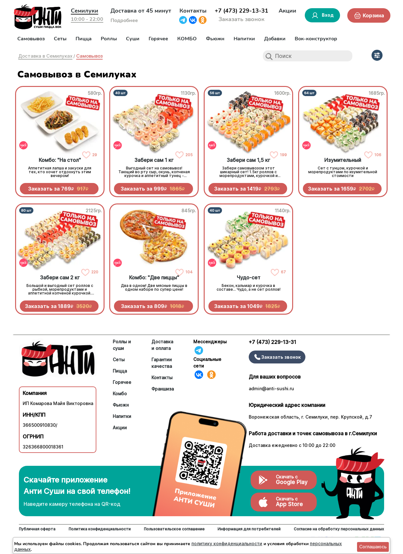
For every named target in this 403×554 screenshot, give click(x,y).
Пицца (84, 38)
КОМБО (187, 38)
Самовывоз (31, 38)
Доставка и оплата (162, 345)
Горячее (158, 38)
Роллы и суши (122, 345)
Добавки (275, 38)
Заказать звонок (241, 19)
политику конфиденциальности (226, 543)
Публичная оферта (37, 529)
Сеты (60, 38)
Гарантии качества (161, 363)
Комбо (120, 393)
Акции (287, 10)
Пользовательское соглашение (174, 529)
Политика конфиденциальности (100, 529)
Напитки (244, 38)
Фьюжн (215, 38)
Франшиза (162, 388)
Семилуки (84, 10)
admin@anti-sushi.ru (271, 388)
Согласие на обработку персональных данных (339, 529)
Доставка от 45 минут (141, 10)
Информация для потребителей (249, 529)
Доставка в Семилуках (45, 56)
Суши (132, 38)
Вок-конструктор (316, 38)
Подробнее (124, 20)
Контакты (193, 10)
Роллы (109, 38)
